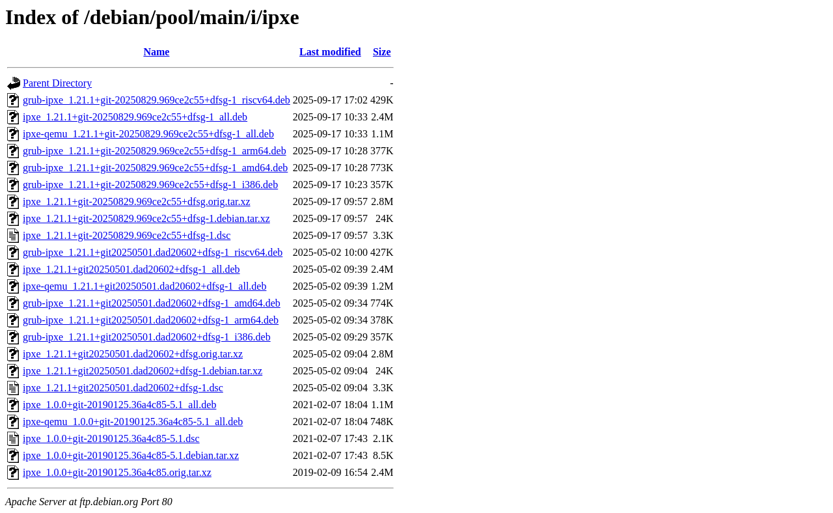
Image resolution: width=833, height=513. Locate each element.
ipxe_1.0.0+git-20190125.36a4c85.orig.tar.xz (117, 472)
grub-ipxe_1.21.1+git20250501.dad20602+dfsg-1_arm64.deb (151, 320)
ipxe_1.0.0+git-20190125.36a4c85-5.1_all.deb (119, 404)
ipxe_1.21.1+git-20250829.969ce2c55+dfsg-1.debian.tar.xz (146, 218)
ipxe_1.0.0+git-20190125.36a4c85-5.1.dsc (111, 438)
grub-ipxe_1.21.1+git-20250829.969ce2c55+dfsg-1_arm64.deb (154, 150)
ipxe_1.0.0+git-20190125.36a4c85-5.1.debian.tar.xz (131, 455)
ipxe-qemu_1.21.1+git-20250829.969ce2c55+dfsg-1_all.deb (148, 133)
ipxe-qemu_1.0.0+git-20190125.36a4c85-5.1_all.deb (133, 421)
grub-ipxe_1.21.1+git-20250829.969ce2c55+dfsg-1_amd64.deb (155, 167)
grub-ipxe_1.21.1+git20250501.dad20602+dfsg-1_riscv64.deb (152, 252)
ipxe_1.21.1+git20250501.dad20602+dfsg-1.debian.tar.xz (142, 370)
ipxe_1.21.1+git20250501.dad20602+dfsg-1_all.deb (131, 269)
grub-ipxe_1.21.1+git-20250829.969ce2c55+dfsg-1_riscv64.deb (156, 99)
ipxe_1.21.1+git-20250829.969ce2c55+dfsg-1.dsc (126, 235)
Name (156, 51)
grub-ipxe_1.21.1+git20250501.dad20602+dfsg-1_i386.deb (147, 336)
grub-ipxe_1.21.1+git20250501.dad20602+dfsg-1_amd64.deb (151, 303)
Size (382, 51)
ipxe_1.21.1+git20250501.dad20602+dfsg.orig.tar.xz (133, 353)
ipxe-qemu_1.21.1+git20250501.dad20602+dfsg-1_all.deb (144, 286)
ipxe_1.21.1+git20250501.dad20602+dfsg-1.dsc (123, 387)
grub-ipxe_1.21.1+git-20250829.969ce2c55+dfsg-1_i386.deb (150, 184)
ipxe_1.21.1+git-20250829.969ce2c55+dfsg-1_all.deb (135, 116)
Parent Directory (57, 83)
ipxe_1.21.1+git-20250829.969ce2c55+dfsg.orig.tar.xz (137, 201)
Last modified (330, 51)
